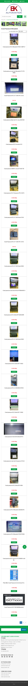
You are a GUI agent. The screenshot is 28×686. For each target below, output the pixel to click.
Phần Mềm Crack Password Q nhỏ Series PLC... (14, 582)
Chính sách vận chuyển (6, 673)
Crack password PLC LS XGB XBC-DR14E (14, 388)
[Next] (26, 622)
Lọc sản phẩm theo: (13, 31)
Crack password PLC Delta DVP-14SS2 (14, 363)
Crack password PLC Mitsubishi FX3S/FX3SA (14, 534)
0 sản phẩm (8, 1)
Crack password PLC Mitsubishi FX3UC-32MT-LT (14, 46)
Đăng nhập (15, 1)
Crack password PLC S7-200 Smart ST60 (14, 217)
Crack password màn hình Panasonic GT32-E (14, 461)
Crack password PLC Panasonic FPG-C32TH (14, 193)
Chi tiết (14, 55)
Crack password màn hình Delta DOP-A (14, 436)
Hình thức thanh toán (5, 665)
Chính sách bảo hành (5, 676)
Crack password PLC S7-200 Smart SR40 (14, 266)
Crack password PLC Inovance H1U (14, 144)
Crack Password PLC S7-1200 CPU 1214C (14, 241)
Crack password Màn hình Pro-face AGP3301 (14, 120)
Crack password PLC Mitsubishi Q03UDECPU (14, 509)
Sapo (14, 684)
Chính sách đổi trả (5, 674)
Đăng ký (22, 1)
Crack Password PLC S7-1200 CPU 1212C (14, 95)
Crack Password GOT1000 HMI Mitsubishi (14, 607)
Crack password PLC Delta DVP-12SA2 (14, 412)
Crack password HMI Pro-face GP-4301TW (14, 168)
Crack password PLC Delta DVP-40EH (14, 485)
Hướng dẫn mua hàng (5, 663)
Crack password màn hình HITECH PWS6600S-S (14, 290)
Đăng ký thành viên (5, 667)
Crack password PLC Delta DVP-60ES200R (14, 314)
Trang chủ (3, 19)
